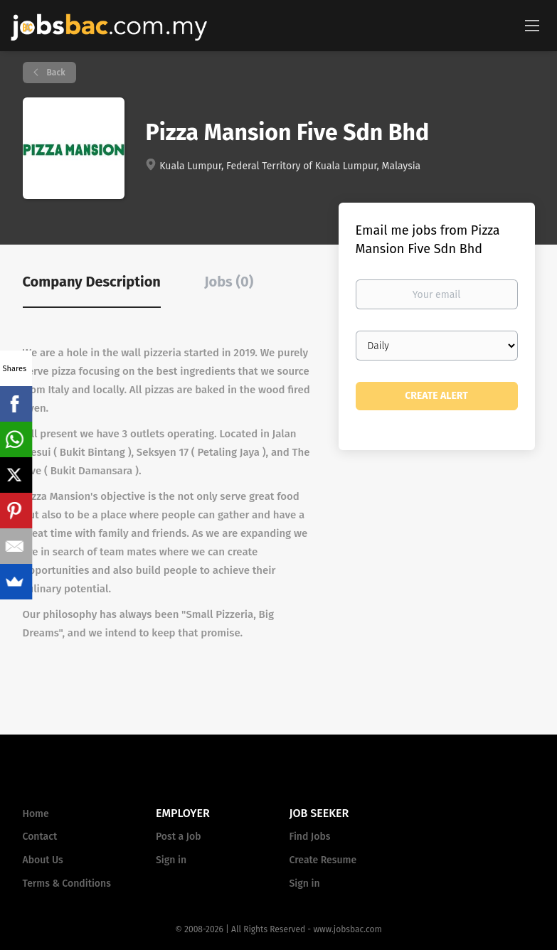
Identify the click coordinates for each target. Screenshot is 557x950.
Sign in (171, 860)
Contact (40, 837)
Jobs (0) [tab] (228, 281)
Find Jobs (310, 837)
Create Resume (323, 860)
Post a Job (178, 837)
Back (55, 73)
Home (36, 814)
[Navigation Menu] (532, 25)
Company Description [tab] (92, 281)
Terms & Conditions (67, 883)
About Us (43, 860)
